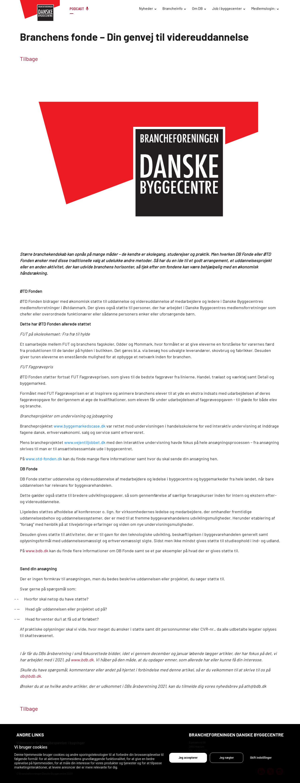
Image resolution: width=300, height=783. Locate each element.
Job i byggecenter (227, 8)
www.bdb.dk (37, 550)
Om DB (197, 8)
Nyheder (146, 8)
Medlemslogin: (263, 8)
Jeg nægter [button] (226, 757)
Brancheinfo (172, 8)
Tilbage (29, 58)
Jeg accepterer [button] (188, 757)
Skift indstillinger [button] (260, 757)
